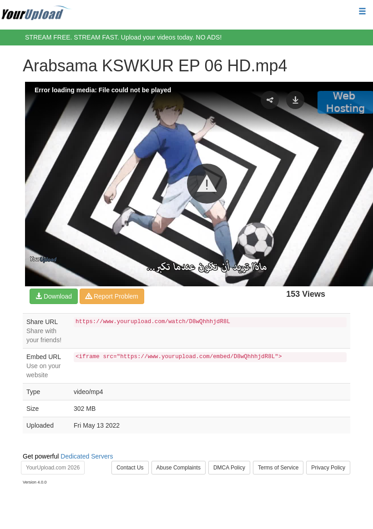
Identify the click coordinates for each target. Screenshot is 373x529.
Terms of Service (278, 467)
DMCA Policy (229, 467)
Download (53, 296)
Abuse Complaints (178, 467)
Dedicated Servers (86, 456)
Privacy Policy (328, 467)
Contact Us (129, 467)
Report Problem (112, 296)
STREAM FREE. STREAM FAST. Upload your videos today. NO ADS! (123, 37)
